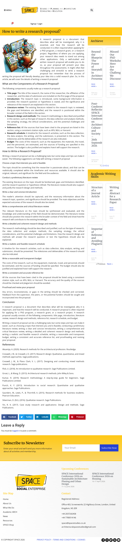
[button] (92, 10)
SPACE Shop (8, 525)
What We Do (8, 507)
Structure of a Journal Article (97, 192)
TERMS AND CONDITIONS (64, 539)
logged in (16, 431)
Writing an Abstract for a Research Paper (115, 195)
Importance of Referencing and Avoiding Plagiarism (98, 236)
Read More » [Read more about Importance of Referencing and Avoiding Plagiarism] (94, 250)
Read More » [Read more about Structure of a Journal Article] (94, 203)
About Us (7, 503)
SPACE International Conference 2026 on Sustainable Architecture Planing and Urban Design (74, 478)
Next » (110, 264)
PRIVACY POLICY (44, 539)
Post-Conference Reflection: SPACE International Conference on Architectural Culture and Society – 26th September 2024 (99, 124)
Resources (7, 520)
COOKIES (81, 539)
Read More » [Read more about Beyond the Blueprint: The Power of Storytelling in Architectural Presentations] (94, 85)
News (5, 516)
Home (5, 499)
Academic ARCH (10, 512)
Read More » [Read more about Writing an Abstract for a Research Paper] (112, 209)
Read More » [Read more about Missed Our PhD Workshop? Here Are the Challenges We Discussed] (112, 85)
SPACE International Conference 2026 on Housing (103, 476)
